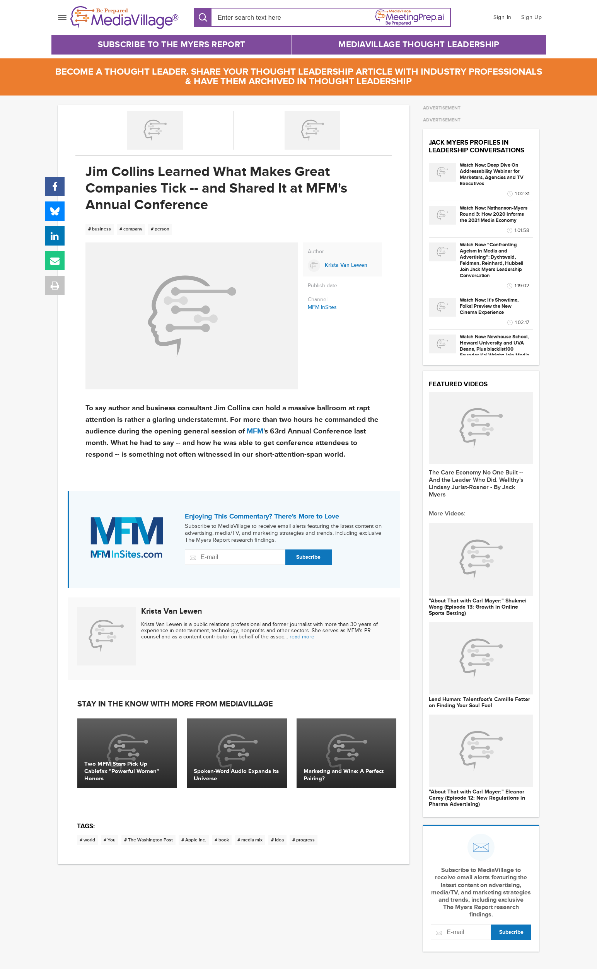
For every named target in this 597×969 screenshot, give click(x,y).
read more (302, 636)
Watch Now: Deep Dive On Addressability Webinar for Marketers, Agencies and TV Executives (492, 174)
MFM (255, 431)
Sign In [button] (502, 17)
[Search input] (262, 17)
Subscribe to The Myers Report (172, 44)
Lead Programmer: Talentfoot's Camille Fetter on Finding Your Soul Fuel (479, 702)
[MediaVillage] (124, 17)
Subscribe (308, 557)
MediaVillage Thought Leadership (418, 44)
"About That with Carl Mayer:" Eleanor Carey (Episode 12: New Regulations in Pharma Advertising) (477, 798)
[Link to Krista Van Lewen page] (342, 265)
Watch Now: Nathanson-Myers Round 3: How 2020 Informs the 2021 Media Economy (493, 214)
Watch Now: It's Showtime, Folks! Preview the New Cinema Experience (489, 306)
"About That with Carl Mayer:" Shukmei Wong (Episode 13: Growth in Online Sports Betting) (478, 607)
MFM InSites (322, 307)
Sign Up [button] (531, 17)
